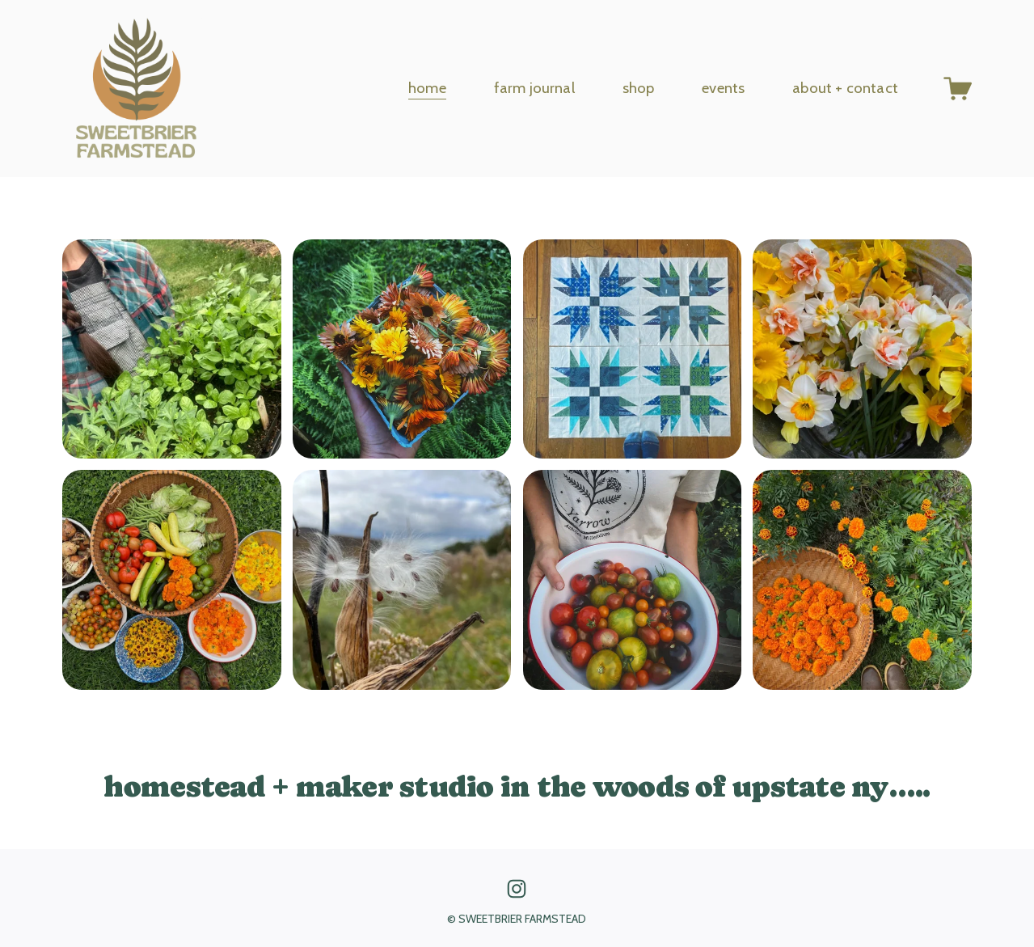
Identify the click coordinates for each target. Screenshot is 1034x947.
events (723, 87)
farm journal (534, 87)
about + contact (845, 87)
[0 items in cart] (957, 88)
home (427, 87)
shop (639, 87)
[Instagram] (516, 888)
